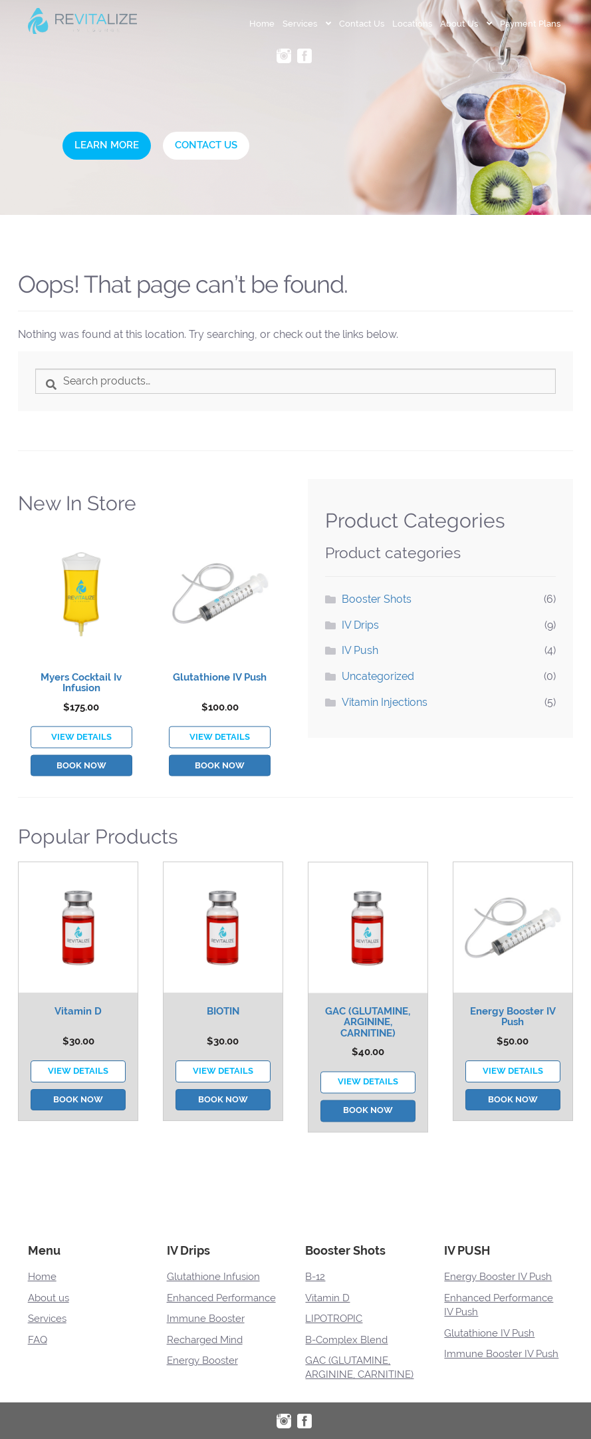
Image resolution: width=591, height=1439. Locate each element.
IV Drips (360, 625)
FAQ (37, 1340)
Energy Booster (202, 1360)
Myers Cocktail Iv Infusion (81, 744)
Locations (412, 24)
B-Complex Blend (346, 1340)
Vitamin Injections (384, 702)
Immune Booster (206, 1319)
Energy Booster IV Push (513, 1081)
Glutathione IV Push (220, 739)
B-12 (315, 1277)
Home (262, 24)
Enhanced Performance (221, 1298)
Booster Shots (377, 599)
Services (300, 24)
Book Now (81, 827)
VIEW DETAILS (81, 799)
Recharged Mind (205, 1340)
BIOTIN (223, 1076)
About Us (459, 24)
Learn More (106, 145)
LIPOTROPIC (333, 1319)
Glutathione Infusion (213, 1277)
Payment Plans (530, 24)
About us (48, 1298)
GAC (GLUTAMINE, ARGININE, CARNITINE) (367, 1090)
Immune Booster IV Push (501, 1354)
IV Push (360, 650)
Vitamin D (78, 1076)
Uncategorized (378, 676)
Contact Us (361, 24)
